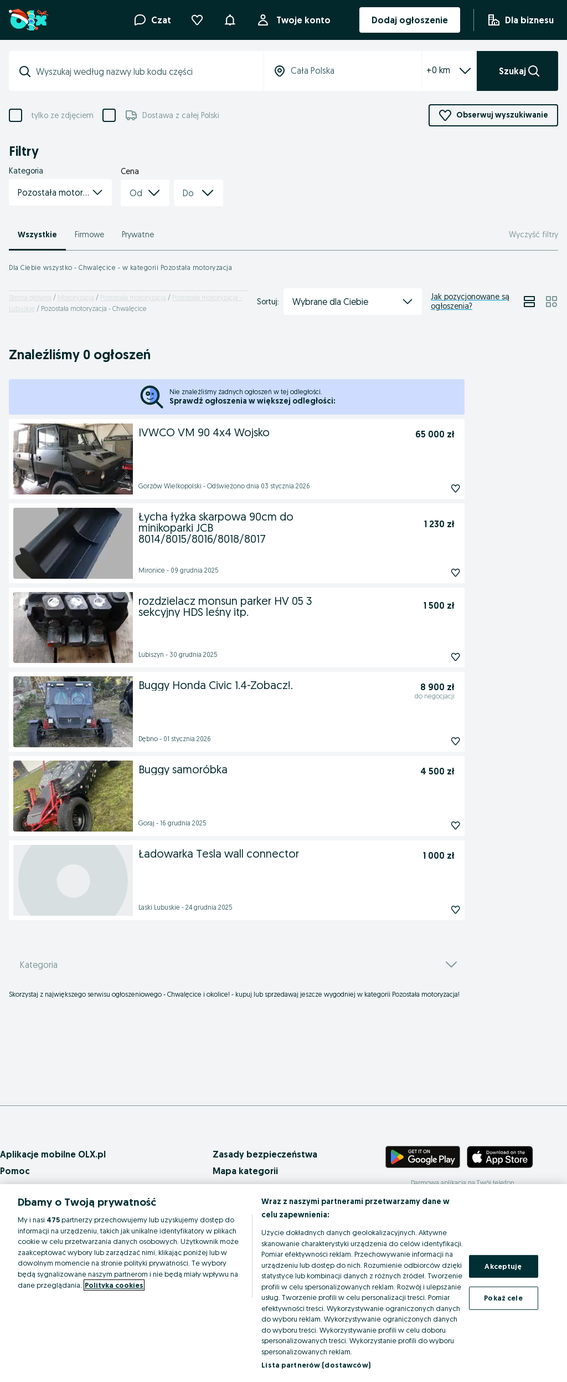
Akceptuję (503, 1266)
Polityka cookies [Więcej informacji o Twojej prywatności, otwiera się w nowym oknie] (114, 1285)
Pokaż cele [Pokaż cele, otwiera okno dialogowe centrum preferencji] (503, 1297)
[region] (283, 1283)
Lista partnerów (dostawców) (315, 1364)
